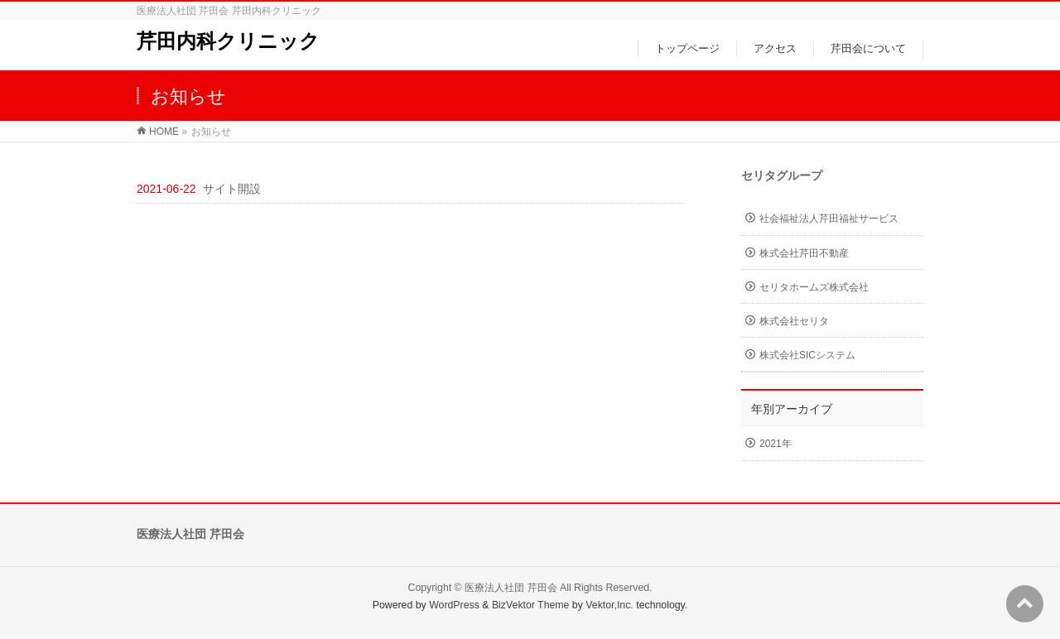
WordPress (454, 605)
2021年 (775, 443)
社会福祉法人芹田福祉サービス (829, 218)
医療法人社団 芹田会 (510, 587)
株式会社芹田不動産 (804, 253)
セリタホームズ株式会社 (814, 287)
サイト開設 (232, 188)
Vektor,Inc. (609, 605)
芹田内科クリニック (228, 41)
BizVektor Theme (531, 605)
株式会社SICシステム (807, 355)
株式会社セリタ (794, 321)
